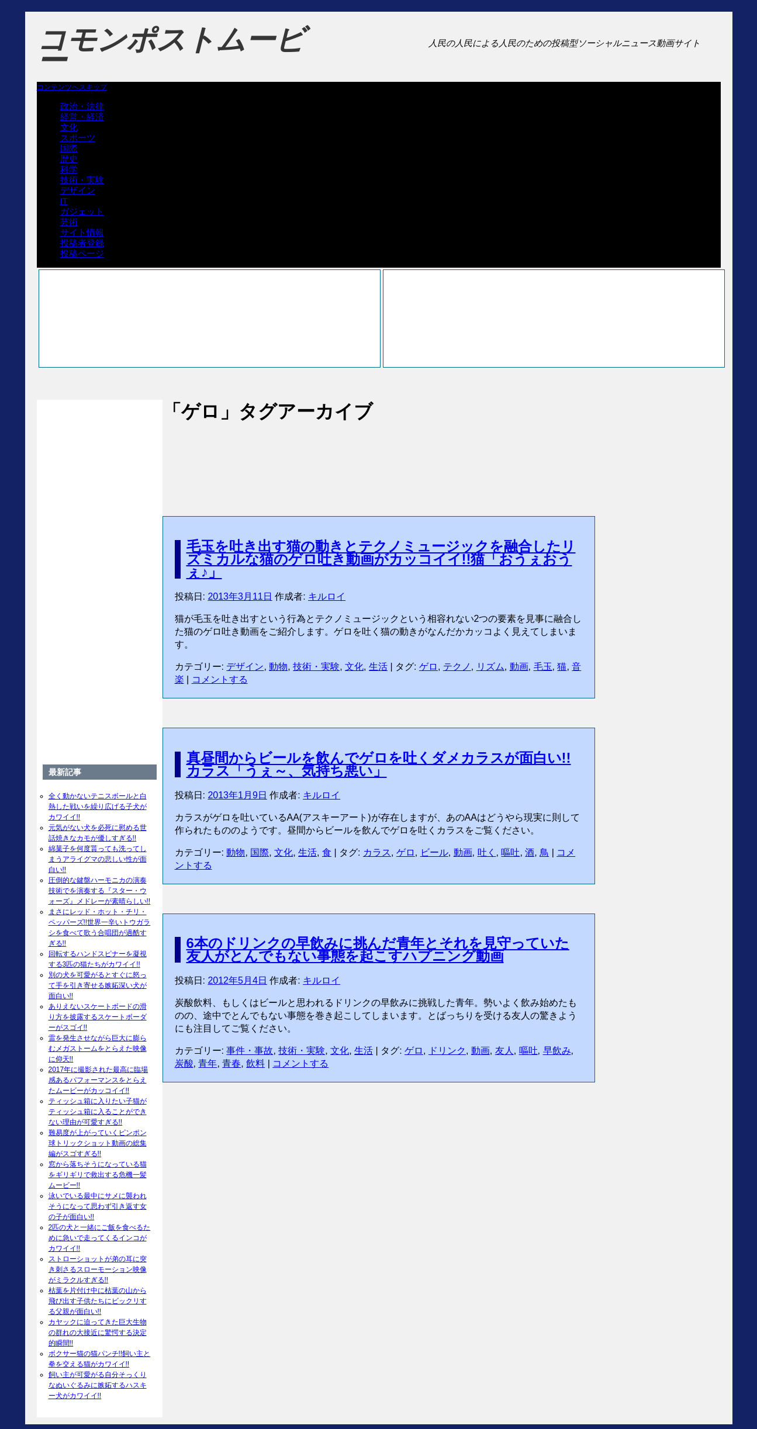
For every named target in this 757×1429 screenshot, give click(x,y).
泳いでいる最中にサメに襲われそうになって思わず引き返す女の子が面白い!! (98, 1206)
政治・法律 (82, 106)
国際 (69, 148)
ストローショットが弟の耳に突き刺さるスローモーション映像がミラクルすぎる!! (98, 1269)
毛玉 (543, 667)
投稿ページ (82, 253)
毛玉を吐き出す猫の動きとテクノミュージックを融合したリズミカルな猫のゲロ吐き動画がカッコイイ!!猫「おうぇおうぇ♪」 (381, 559)
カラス (377, 852)
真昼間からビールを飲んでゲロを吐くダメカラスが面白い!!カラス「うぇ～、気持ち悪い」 (378, 764)
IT (64, 201)
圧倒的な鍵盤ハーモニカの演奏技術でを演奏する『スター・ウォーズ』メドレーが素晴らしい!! (100, 890)
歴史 (69, 159)
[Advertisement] (379, 457)
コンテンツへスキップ (72, 87)
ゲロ (428, 667)
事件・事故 (249, 1051)
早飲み (557, 1051)
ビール (434, 852)
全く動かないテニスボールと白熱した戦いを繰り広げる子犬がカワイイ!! (98, 806)
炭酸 (184, 1063)
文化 (69, 127)
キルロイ (326, 596)
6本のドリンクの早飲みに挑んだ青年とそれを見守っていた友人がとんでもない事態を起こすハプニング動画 (377, 949)
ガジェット (82, 211)
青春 (231, 1063)
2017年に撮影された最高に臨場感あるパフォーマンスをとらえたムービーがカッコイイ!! (98, 1080)
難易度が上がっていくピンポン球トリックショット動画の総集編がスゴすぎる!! (98, 1143)
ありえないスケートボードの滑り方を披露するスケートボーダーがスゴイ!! (98, 1017)
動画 (519, 667)
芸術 (69, 222)
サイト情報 (82, 232)
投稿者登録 (82, 243)
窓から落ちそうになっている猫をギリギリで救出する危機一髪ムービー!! (98, 1174)
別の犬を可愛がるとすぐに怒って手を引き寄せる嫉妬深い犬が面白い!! (98, 985)
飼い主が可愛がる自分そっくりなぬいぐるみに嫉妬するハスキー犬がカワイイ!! (98, 1385)
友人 (504, 1051)
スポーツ (77, 138)
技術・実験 (82, 180)
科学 (69, 169)
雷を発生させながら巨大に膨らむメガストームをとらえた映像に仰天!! (98, 1048)
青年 (207, 1063)
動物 (278, 667)
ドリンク (447, 1051)
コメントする (220, 679)
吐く (487, 852)
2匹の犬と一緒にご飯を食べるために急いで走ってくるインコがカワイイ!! (100, 1237)
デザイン (77, 190)
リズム (490, 667)
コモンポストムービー (171, 50)
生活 (378, 667)
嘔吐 (510, 852)
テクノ (457, 667)
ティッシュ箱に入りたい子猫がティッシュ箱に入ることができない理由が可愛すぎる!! (98, 1111)
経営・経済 (82, 117)
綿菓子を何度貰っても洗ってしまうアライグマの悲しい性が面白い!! (98, 859)
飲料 (255, 1063)
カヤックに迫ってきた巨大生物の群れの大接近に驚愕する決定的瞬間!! (98, 1332)
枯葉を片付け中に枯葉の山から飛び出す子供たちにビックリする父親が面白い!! (98, 1301)
